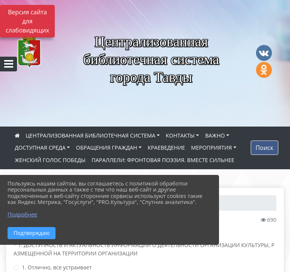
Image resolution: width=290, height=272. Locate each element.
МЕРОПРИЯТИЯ (211, 147)
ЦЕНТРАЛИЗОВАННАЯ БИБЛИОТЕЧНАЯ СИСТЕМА (90, 135)
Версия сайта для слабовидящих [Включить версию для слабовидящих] (27, 21)
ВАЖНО (215, 135)
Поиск (264, 148)
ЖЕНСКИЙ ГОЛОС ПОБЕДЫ (50, 160)
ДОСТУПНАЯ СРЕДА (40, 147)
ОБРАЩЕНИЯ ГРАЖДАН (106, 147)
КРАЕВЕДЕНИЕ (166, 147)
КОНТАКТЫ (180, 135)
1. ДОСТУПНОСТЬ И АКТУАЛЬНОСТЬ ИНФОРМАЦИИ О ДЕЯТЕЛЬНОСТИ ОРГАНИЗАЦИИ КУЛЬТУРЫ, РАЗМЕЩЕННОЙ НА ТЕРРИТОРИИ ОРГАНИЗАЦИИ (144, 249)
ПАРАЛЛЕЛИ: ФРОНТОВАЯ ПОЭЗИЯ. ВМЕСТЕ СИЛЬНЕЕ (162, 160)
